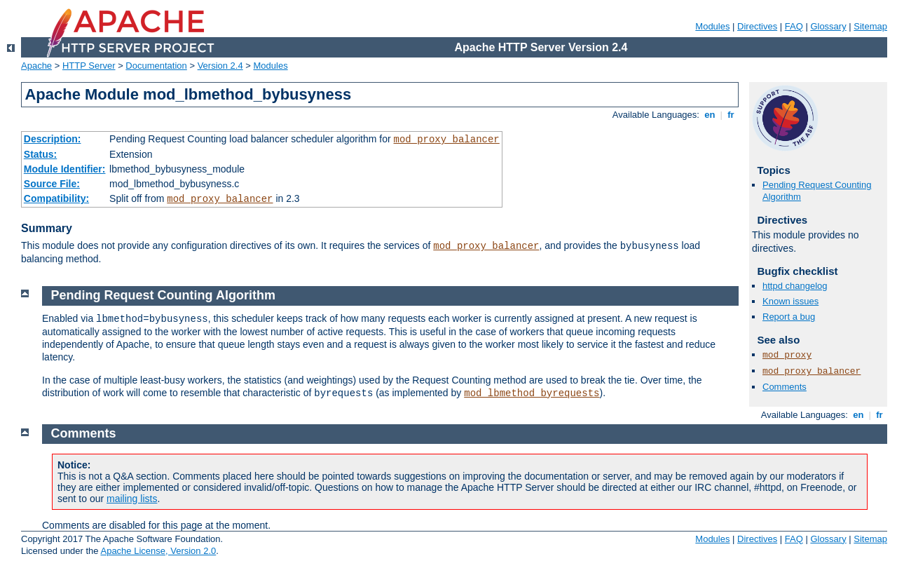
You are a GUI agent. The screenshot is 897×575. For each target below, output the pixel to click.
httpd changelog (795, 285)
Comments (784, 386)
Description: (52, 138)
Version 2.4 (220, 65)
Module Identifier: (65, 169)
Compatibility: (56, 198)
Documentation (155, 65)
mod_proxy (787, 355)
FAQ (794, 26)
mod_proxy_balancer (447, 139)
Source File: (52, 183)
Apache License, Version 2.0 (158, 551)
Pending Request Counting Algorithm (163, 295)
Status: (40, 154)
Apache (36, 65)
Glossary (828, 26)
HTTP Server (89, 65)
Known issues (790, 301)
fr (731, 114)
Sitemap (870, 26)
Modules (712, 26)
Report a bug (788, 316)
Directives (757, 26)
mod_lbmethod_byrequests (531, 393)
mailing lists (132, 498)
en (710, 114)
